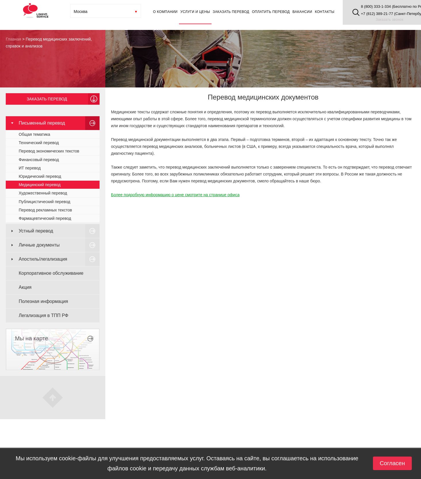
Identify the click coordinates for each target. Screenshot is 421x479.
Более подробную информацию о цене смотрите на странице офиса (175, 194)
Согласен (392, 463)
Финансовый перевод (39, 159)
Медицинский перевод (39, 184)
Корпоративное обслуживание (51, 273)
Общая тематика (34, 134)
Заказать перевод (47, 99)
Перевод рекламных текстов (45, 210)
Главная (13, 39)
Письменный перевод (42, 123)
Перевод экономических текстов (49, 151)
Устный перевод (36, 230)
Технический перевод (39, 142)
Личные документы (39, 245)
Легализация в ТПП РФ (43, 315)
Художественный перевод (43, 193)
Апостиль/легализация (43, 259)
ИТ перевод (30, 168)
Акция (25, 287)
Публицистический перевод (44, 201)
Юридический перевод (40, 176)
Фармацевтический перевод (45, 218)
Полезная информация (43, 301)
